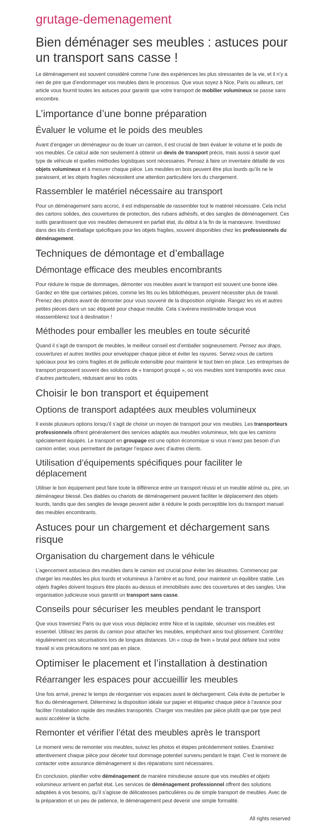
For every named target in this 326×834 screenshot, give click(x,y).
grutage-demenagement (104, 19)
